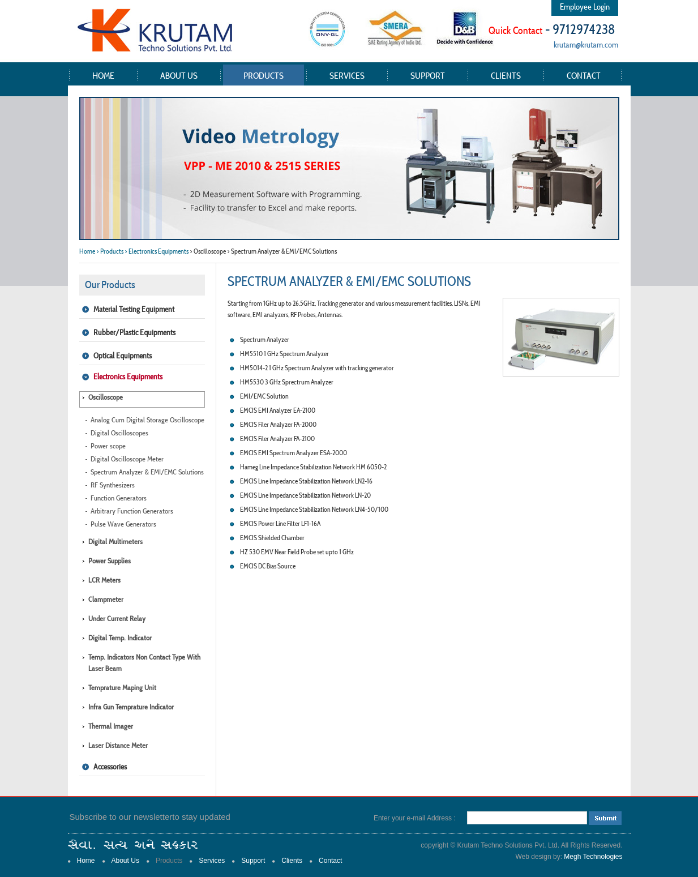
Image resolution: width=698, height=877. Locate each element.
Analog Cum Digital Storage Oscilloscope (147, 420)
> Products (109, 251)
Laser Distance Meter (118, 745)
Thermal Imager (110, 726)
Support (427, 75)
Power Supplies (109, 561)
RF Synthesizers (113, 485)
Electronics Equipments (127, 376)
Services (347, 75)
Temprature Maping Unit (122, 687)
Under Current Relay (116, 618)
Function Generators (119, 498)
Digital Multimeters (115, 541)
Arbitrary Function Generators (132, 511)
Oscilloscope (105, 397)
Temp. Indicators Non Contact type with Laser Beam (144, 662)
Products (263, 75)
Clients (506, 75)
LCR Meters (104, 580)
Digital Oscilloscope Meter (127, 459)
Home (103, 75)
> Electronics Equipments (157, 251)
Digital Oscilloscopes (119, 433)
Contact (584, 75)
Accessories (110, 767)
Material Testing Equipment (133, 309)
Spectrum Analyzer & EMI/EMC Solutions (147, 472)
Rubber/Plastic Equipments (134, 332)
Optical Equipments (122, 355)
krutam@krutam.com (586, 44)
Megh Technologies (593, 857)
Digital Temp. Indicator (120, 638)
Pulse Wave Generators (123, 524)
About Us (179, 75)
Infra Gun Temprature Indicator (131, 707)
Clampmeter (105, 599)
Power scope (108, 446)
